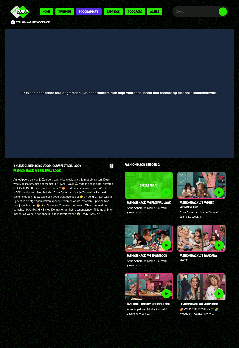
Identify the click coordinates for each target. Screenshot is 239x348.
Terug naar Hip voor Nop (33, 22)
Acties (154, 11)
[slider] (119, 137)
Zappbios (113, 11)
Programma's (89, 11)
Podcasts (135, 11)
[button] (20, 145)
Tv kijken (64, 11)
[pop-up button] (211, 145)
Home (46, 11)
